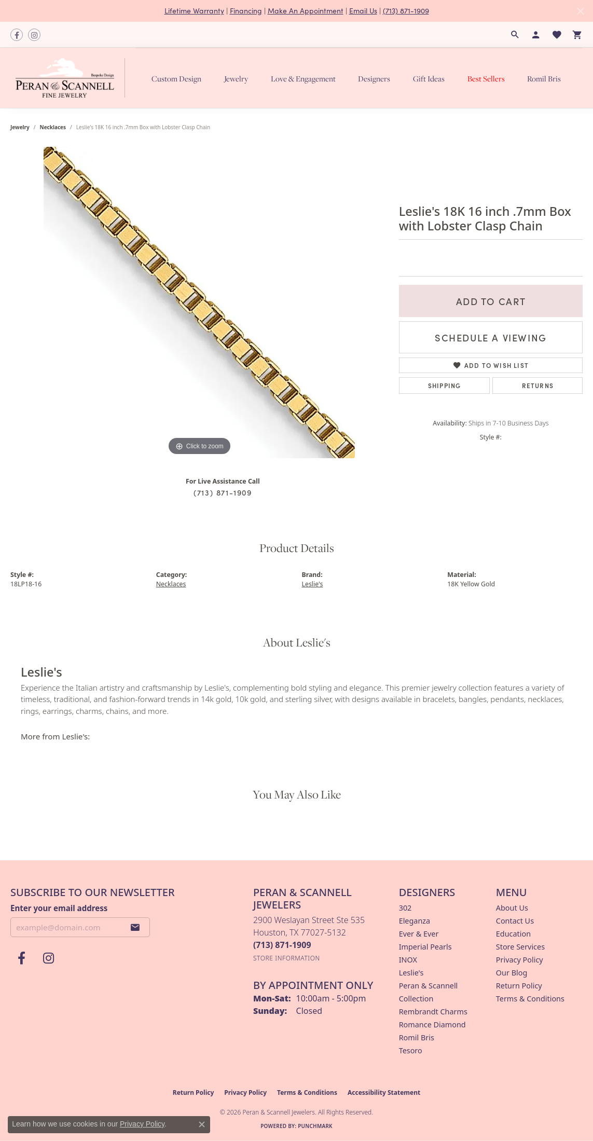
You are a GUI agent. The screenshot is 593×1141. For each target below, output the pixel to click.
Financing (246, 11)
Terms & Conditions (530, 998)
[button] (515, 35)
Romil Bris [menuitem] (416, 1037)
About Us (512, 908)
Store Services (520, 947)
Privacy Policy (519, 960)
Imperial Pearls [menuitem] (425, 947)
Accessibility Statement (384, 1092)
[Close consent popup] (202, 1124)
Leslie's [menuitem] (411, 973)
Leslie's (312, 584)
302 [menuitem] (405, 908)
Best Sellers (486, 78)
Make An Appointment (305, 11)
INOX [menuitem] (408, 960)
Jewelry (236, 78)
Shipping (444, 385)
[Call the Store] (282, 945)
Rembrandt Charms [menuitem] (433, 1011)
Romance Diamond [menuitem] (432, 1024)
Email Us (363, 11)
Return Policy (519, 986)
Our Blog (511, 973)
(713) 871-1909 (406, 11)
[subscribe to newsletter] (135, 927)
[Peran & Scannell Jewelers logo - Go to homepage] (72, 78)
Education (513, 934)
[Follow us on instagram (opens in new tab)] (34, 35)
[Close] (580, 11)
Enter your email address (58, 908)
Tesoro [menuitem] (410, 1050)
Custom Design (176, 78)
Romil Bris (544, 78)
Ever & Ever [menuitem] (419, 934)
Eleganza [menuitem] (414, 921)
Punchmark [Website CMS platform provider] (315, 1126)
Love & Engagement (303, 78)
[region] (199, 302)
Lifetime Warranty (194, 11)
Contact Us (515, 921)
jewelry (20, 127)
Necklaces (53, 127)
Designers (374, 78)
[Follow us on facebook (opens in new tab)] (16, 35)
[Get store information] (286, 958)
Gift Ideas (429, 78)
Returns (538, 385)
